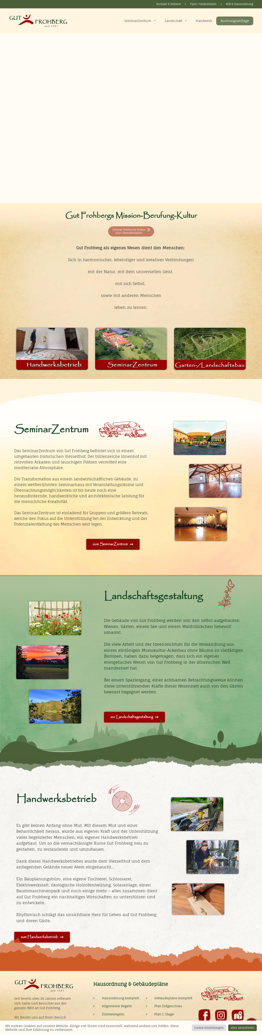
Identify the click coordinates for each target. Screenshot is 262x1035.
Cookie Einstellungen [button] (209, 1027)
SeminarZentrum (142, 21)
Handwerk (204, 21)
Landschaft (178, 21)
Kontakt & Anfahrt (168, 4)
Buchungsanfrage (234, 21)
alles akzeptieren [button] (242, 1027)
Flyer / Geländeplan (203, 4)
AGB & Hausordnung (239, 4)
